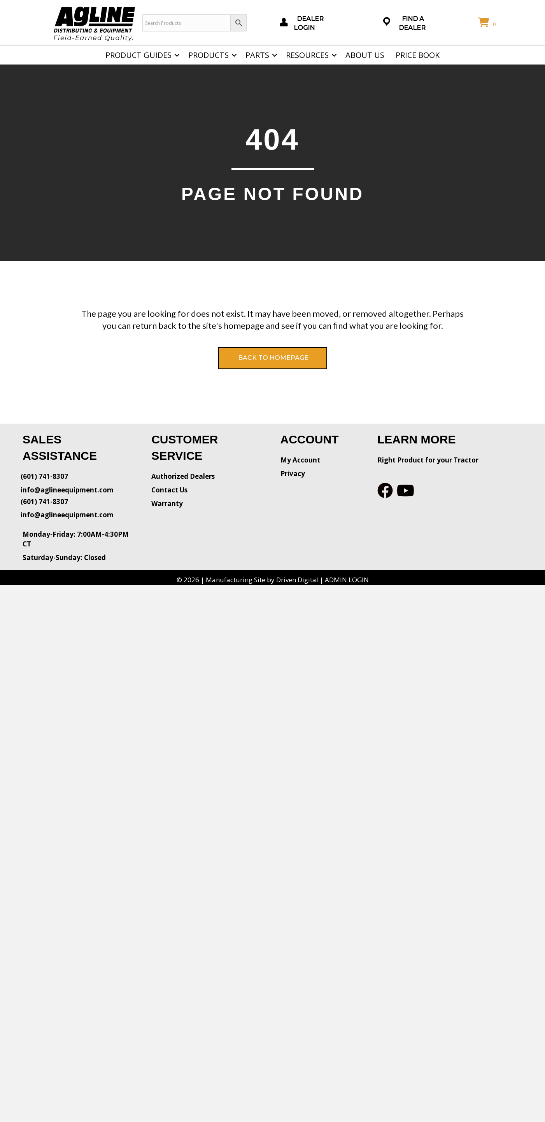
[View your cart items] (488, 22)
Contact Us (169, 489)
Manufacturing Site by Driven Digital (262, 579)
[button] (177, 55)
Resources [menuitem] (307, 55)
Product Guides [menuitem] (138, 55)
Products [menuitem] (208, 55)
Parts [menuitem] (257, 55)
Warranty (167, 503)
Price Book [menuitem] (418, 55)
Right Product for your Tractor (427, 459)
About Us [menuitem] (364, 55)
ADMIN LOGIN (347, 579)
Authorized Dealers (183, 476)
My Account (300, 459)
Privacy (292, 473)
